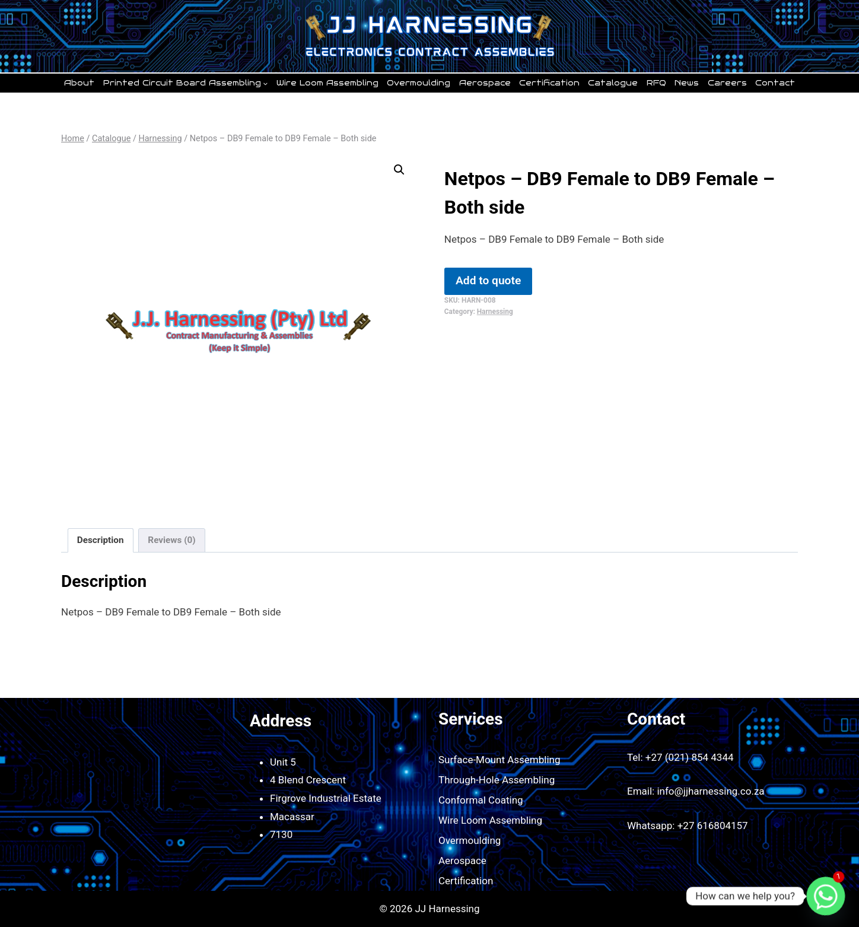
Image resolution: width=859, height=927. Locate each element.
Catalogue (613, 83)
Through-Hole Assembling (496, 780)
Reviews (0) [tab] (171, 540)
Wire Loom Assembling (327, 83)
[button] (399, 169)
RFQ (656, 83)
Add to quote (488, 280)
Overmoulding (418, 83)
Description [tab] (100, 540)
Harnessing (495, 311)
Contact (775, 83)
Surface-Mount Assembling (499, 760)
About (79, 83)
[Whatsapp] (826, 896)
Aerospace (485, 83)
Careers (727, 83)
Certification (549, 83)
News (687, 83)
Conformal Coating (480, 800)
